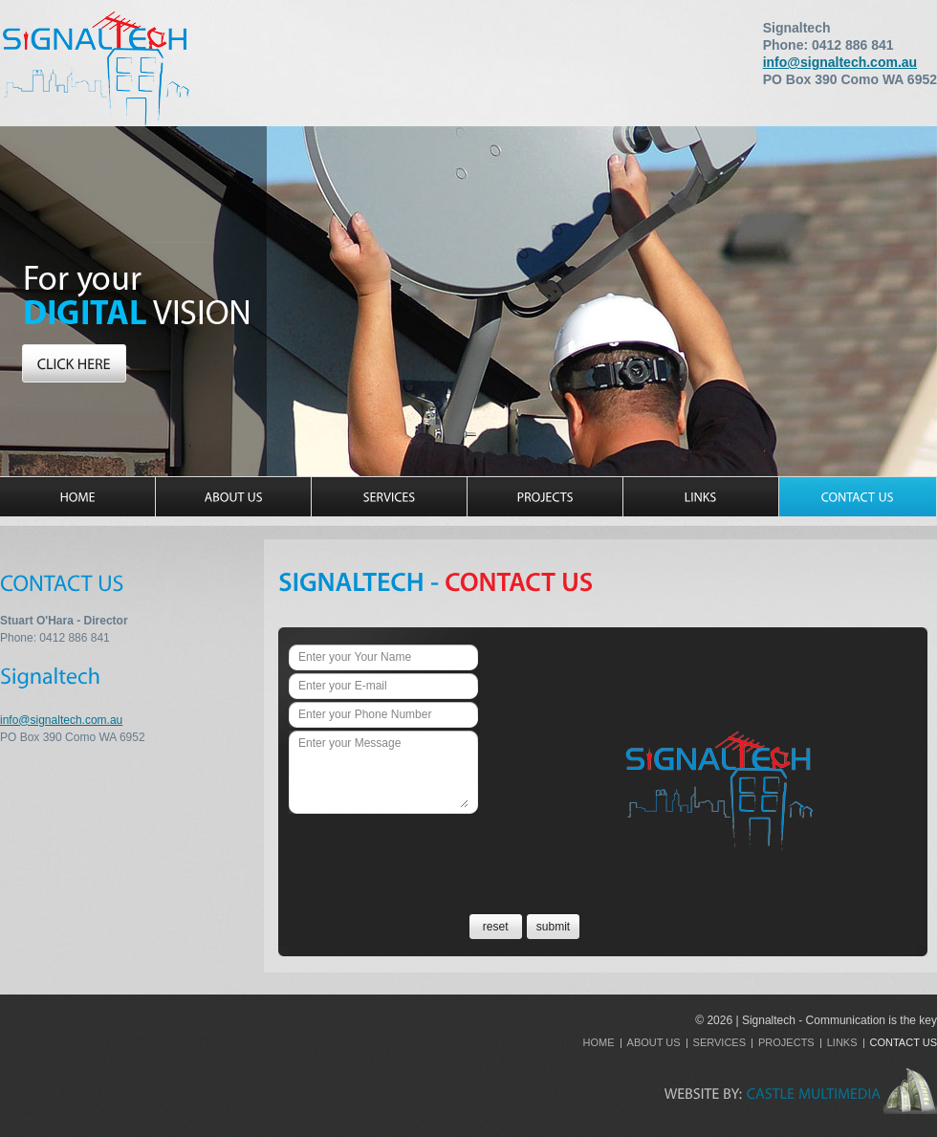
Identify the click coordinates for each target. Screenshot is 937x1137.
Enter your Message (383, 772)
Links (842, 1042)
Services (719, 1042)
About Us (654, 1042)
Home (599, 1042)
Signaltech (95, 67)
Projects (786, 1042)
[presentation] (434, 851)
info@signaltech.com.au (840, 62)
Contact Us (904, 1042)
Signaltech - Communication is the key (839, 1020)
